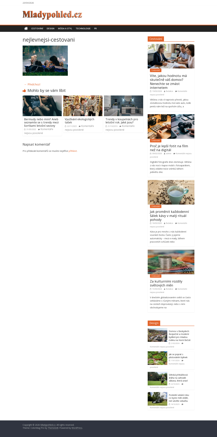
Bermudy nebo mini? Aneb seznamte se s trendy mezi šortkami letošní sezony (41, 122)
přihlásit (73, 150)
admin (168, 153)
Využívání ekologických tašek (79, 120)
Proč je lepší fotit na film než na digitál (169, 148)
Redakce (169, 91)
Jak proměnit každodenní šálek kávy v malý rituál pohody (169, 215)
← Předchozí (32, 84)
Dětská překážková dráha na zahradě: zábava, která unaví (178, 377)
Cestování (37, 28)
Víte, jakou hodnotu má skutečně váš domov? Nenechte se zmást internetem (168, 81)
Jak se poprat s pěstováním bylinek (178, 356)
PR (95, 28)
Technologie (83, 28)
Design (50, 28)
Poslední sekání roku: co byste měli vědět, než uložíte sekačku (179, 398)
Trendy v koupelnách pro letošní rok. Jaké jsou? (121, 120)
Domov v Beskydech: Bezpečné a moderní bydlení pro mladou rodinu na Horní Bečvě (179, 336)
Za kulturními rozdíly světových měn (166, 283)
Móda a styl (65, 28)
